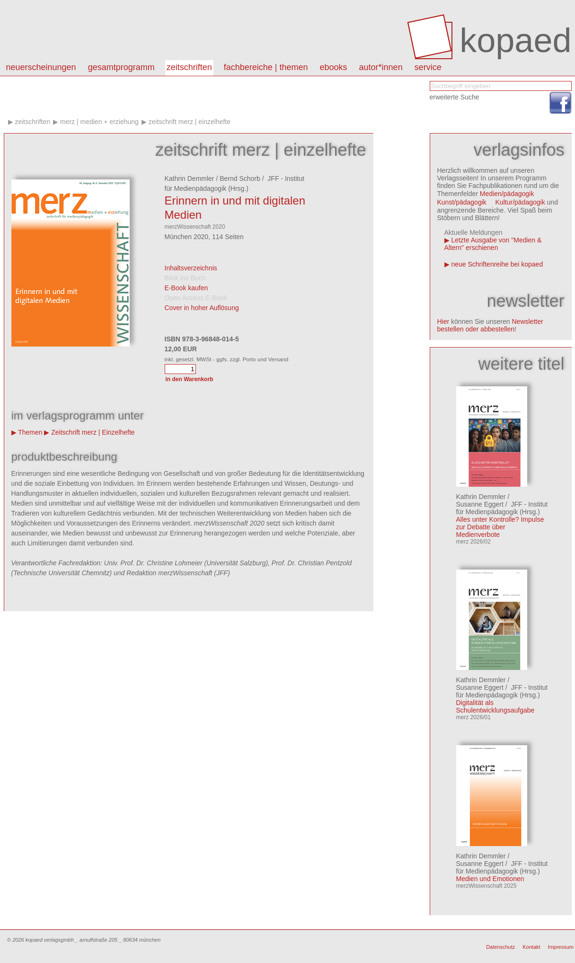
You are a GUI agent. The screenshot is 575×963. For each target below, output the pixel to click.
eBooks (333, 67)
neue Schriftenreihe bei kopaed (497, 264)
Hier (443, 321)
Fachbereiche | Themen (266, 67)
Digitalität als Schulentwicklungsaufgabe (495, 706)
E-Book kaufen (186, 288)
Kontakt (531, 947)
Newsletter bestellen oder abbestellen (490, 325)
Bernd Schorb (240, 178)
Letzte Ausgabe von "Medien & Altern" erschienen (493, 243)
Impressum (561, 947)
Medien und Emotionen (490, 879)
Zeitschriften (189, 67)
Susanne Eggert (480, 504)
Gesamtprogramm (121, 67)
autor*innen (381, 67)
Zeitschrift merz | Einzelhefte (189, 121)
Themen (30, 432)
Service (428, 67)
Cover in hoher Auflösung (202, 308)
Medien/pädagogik (507, 193)
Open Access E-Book (196, 298)
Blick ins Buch (185, 278)
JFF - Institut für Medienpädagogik (502, 508)
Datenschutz (500, 947)
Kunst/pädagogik (462, 202)
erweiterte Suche (454, 97)
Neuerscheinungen (41, 67)
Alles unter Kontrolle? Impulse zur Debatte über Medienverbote (500, 527)
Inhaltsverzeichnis (191, 268)
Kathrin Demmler (189, 178)
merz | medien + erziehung (99, 121)
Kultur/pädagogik (520, 202)
